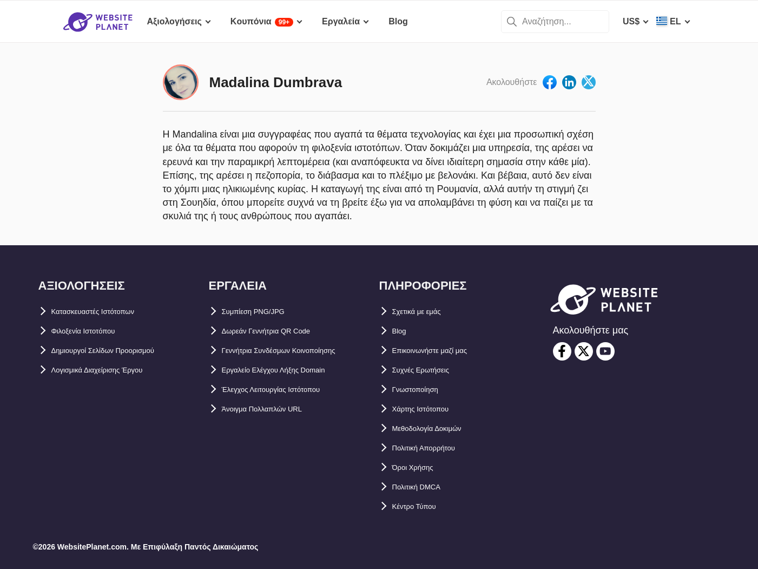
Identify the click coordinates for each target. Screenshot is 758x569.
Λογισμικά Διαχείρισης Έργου (112, 370)
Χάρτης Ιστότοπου (429, 409)
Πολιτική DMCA (424, 487)
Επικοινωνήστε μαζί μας (442, 350)
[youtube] (605, 351)
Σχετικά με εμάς (424, 311)
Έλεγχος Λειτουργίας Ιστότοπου (287, 389)
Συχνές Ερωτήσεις (429, 370)
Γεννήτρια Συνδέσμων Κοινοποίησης (298, 350)
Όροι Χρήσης (419, 467)
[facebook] (562, 351)
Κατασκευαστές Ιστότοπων (106, 311)
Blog (402, 331)
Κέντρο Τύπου (421, 506)
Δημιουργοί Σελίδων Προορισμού (120, 350)
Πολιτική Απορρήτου (434, 448)
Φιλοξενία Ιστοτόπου (93, 331)
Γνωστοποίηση (423, 389)
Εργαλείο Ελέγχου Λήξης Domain (290, 370)
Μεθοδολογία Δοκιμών (438, 428)
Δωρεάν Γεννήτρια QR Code (280, 331)
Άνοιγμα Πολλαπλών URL (275, 409)
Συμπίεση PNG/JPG (262, 311)
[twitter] (584, 351)
